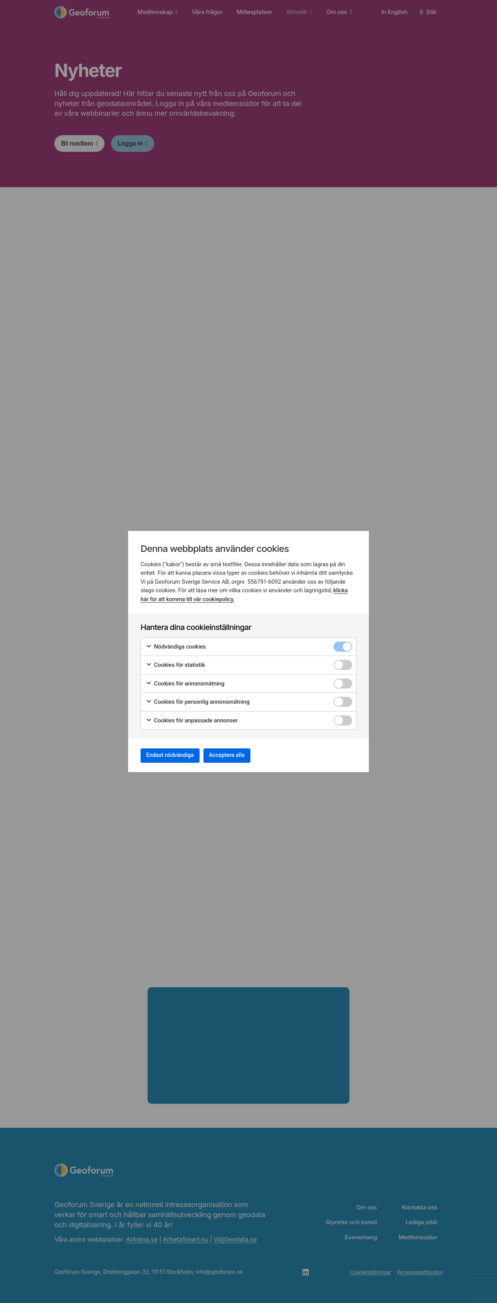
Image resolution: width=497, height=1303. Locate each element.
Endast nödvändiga (175, 755)
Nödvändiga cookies (176, 644)
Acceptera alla (241, 755)
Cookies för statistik (175, 662)
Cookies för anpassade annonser (192, 718)
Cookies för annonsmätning (185, 681)
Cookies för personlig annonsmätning (198, 699)
